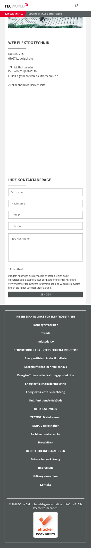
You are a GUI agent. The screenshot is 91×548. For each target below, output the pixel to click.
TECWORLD (20, 5)
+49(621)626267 (23, 67)
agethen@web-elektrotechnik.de (37, 76)
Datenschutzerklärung (38, 287)
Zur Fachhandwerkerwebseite (26, 85)
